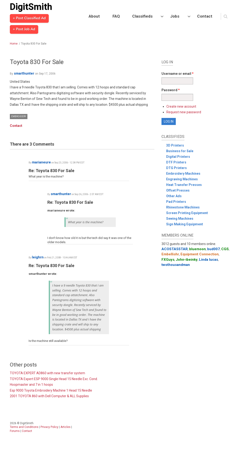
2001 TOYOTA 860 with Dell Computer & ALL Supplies (49, 396)
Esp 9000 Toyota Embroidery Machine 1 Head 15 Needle (51, 390)
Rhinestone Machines (183, 207)
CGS (225, 249)
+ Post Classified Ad (29, 18)
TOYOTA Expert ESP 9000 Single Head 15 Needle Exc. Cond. (54, 379)
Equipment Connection (199, 254)
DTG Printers (176, 168)
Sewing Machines (179, 218)
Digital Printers (178, 157)
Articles (65, 427)
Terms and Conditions (24, 427)
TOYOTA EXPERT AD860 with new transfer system (47, 373)
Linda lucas (208, 259)
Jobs (174, 16)
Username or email (177, 74)
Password (170, 90)
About (94, 16)
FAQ (116, 16)
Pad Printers (176, 202)
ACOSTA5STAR (174, 249)
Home (14, 43)
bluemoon (197, 249)
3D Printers (175, 145)
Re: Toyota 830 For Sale (51, 170)
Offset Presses (178, 190)
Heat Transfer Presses (184, 185)
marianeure (41, 162)
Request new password (183, 112)
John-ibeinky (187, 259)
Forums (15, 431)
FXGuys (167, 259)
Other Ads (174, 196)
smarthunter (24, 73)
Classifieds (142, 16)
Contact (204, 16)
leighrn (38, 257)
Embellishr (170, 254)
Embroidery (18, 116)
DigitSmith (31, 7)
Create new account (181, 106)
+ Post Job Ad (24, 29)
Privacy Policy (49, 427)
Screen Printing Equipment (187, 213)
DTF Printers (176, 162)
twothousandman (175, 265)
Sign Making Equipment (184, 224)
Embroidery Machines (183, 173)
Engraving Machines (182, 179)
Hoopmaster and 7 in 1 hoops (31, 384)
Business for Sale (179, 151)
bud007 (213, 249)
